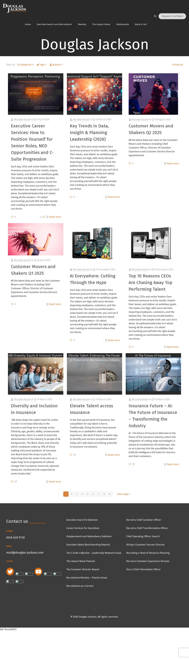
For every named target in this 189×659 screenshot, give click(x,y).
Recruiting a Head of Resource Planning (148, 553)
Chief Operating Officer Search (143, 536)
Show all (177, 64)
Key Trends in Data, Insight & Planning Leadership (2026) (89, 132)
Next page (124, 494)
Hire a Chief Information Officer (143, 569)
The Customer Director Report (82, 569)
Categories (25, 64)
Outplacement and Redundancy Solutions (89, 536)
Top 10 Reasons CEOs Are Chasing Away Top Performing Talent (150, 282)
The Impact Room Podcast (80, 561)
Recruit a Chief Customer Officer (143, 519)
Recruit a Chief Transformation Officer (147, 528)
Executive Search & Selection (82, 519)
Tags (42, 64)
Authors (56, 64)
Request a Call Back (172, 16)
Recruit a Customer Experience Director (148, 561)
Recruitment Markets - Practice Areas (86, 577)
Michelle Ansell (22, 119)
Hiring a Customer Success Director (145, 544)
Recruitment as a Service (79, 586)
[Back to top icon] (94, 609)
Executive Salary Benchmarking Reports (88, 544)
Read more (55, 216)
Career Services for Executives (82, 528)
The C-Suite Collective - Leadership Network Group (93, 553)
